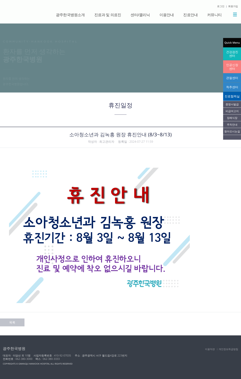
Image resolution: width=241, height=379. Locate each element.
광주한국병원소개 (70, 14)
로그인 (220, 6)
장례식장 (232, 118)
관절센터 (232, 78)
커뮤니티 (214, 14)
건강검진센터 (232, 54)
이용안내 (166, 14)
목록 (12, 322)
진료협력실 (232, 96)
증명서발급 (232, 104)
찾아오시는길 (232, 131)
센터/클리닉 (140, 14)
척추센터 (232, 87)
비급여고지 (232, 111)
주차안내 (232, 124)
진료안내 (190, 14)
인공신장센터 (232, 67)
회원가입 (233, 6)
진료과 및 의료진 (107, 14)
